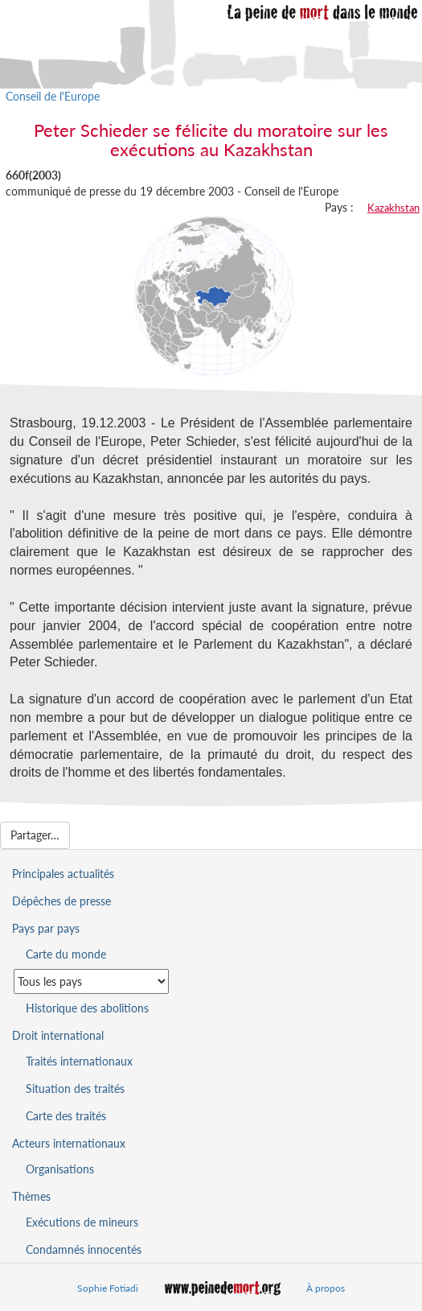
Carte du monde (66, 954)
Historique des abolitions (87, 1008)
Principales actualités (63, 873)
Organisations (60, 1169)
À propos (325, 1288)
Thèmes (31, 1196)
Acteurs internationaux (68, 1143)
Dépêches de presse (61, 901)
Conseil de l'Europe (53, 96)
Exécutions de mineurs (82, 1222)
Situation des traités (75, 1088)
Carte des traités (66, 1116)
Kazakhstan (393, 207)
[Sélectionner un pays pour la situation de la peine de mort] (91, 981)
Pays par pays (46, 928)
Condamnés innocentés (83, 1249)
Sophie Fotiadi (107, 1288)
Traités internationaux (79, 1061)
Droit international (58, 1035)
